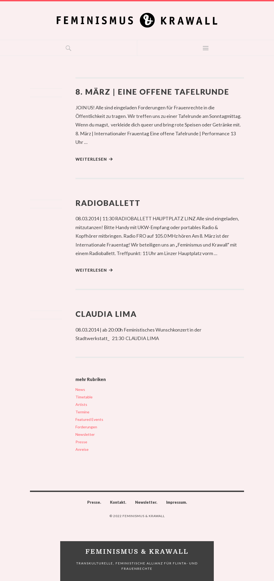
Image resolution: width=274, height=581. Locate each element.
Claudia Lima (106, 313)
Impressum (176, 502)
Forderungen (86, 427)
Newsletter (85, 434)
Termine (82, 412)
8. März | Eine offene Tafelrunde (152, 91)
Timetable (84, 397)
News (80, 389)
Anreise (82, 449)
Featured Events (89, 419)
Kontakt (117, 502)
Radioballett (107, 202)
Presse (81, 442)
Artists (81, 404)
